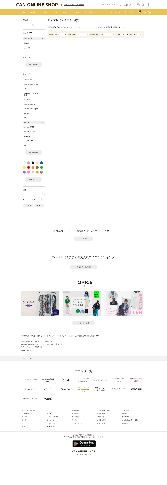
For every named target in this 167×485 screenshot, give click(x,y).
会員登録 (130, 12)
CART (139, 12)
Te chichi (26, 122)
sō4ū (25, 118)
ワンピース (25, 413)
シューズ (50, 413)
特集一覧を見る (83, 323)
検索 (119, 5)
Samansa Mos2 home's (31, 84)
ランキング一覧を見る (83, 267)
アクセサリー (51, 420)
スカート (72, 27)
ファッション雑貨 (52, 417)
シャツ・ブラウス (83, 27)
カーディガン (96, 27)
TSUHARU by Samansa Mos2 (31, 94)
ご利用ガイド (101, 417)
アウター (25, 420)
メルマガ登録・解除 (103, 410)
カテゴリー (65, 12)
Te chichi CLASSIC (29, 127)
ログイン (117, 12)
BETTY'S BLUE (28, 141)
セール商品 (27, 48)
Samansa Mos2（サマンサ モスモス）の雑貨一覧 (36, 341)
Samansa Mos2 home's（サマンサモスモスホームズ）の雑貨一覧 (41, 344)
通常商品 (26, 43)
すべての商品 (21, 12)
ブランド (54, 12)
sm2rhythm (27, 99)
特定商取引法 (126, 417)
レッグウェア (51, 423)
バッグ (24, 426)
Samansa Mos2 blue (30, 104)
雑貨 (49, 27)
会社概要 (125, 423)
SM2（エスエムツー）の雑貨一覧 (31, 347)
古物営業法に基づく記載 (130, 420)
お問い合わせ (101, 423)
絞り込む (39, 205)
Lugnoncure (27, 136)
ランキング (77, 12)
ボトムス (25, 423)
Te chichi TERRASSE (30, 131)
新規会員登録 (101, 413)
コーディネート (90, 12)
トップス (25, 417)
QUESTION (149, 12)
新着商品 (32, 12)
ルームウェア (51, 426)
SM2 (25, 89)
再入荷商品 (43, 12)
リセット (28, 205)
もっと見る (83, 239)
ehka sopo (27, 113)
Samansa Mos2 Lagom (31, 109)
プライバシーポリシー (129, 410)
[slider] (24, 194)
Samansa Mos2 (28, 79)
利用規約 (125, 413)
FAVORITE (144, 12)
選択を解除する (34, 64)
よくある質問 (101, 420)
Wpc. (25, 145)
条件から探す (128, 5)
